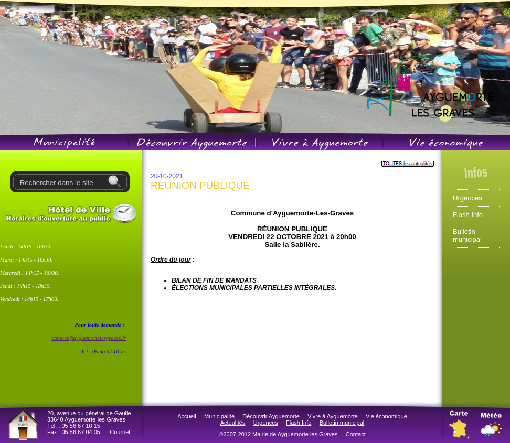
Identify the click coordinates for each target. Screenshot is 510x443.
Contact (356, 434)
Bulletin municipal (467, 235)
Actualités (233, 422)
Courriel (120, 432)
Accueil (186, 416)
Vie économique (386, 416)
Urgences (467, 198)
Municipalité (219, 416)
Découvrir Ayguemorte (271, 416)
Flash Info (468, 215)
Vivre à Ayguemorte (332, 416)
